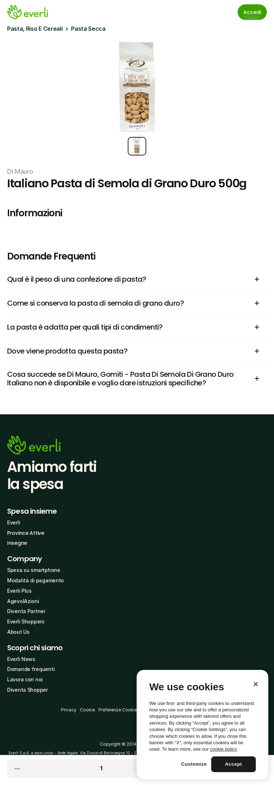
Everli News (21, 659)
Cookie (87, 709)
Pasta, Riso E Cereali (34, 28)
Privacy (68, 709)
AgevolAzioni (23, 601)
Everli (13, 522)
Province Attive (25, 533)
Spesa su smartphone (33, 570)
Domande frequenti (31, 669)
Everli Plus (19, 591)
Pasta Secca (88, 28)
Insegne (17, 543)
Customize (194, 764)
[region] (202, 724)
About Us (18, 632)
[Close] (256, 684)
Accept (233, 764)
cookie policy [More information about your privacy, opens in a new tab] (223, 749)
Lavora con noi (25, 679)
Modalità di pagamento (35, 580)
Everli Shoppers (26, 621)
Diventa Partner (26, 611)
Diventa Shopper (27, 690)
